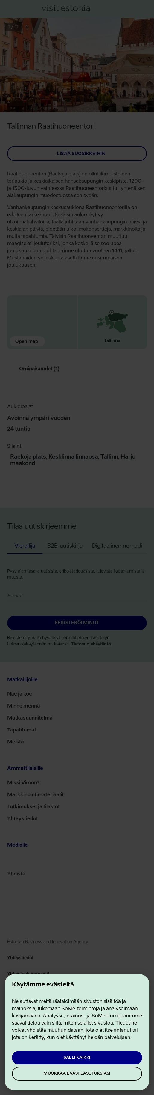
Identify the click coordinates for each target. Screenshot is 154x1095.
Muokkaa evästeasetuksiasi (76, 1074)
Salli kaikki (77, 1058)
